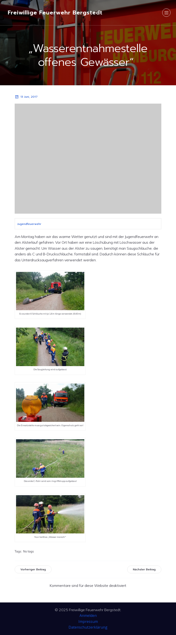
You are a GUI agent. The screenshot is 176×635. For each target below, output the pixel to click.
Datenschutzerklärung (88, 627)
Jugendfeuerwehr (29, 224)
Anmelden (88, 615)
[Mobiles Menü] (166, 12)
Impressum (88, 621)
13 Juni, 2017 (26, 96)
